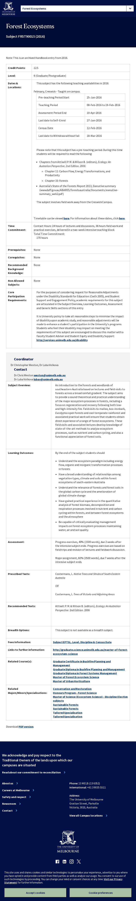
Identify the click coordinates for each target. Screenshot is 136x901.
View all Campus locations (86, 815)
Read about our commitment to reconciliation (31, 772)
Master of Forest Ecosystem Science (76, 677)
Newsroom (9, 803)
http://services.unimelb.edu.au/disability (62, 340)
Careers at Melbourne (16, 790)
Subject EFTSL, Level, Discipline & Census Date (82, 642)
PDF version (26, 726)
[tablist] (77, 8)
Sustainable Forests (65, 704)
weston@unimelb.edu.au (50, 375)
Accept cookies (35, 892)
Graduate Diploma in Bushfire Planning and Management (89, 669)
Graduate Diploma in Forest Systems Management (85, 673)
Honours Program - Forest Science (75, 693)
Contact (7, 810)
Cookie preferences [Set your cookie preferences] (101, 892)
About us (7, 783)
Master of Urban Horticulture (71, 681)
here (66, 218)
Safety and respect (14, 797)
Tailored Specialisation (67, 712)
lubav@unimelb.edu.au (48, 379)
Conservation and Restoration (72, 689)
